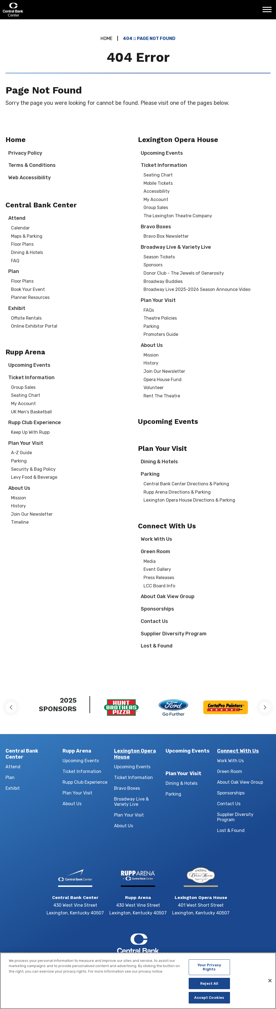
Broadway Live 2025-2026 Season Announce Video (197, 289)
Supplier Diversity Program (174, 634)
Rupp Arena (25, 352)
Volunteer (154, 387)
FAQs (149, 310)
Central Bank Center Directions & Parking (186, 483)
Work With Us (156, 539)
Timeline (20, 522)
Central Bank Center (32, 10)
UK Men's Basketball (31, 411)
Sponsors (153, 264)
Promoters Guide (161, 334)
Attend (16, 218)
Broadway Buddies (163, 281)
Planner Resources (30, 297)
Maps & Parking (26, 236)
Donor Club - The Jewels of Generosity (184, 273)
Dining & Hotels (27, 252)
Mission (18, 498)
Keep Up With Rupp (30, 432)
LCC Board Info (159, 585)
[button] (11, 707)
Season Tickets (159, 256)
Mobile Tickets (158, 183)
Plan (13, 271)
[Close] (270, 983)
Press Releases (159, 577)
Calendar (20, 228)
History (18, 505)
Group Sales (23, 387)
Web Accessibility (29, 178)
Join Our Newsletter (32, 514)
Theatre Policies (160, 318)
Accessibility (157, 191)
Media (150, 561)
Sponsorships (157, 609)
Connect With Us (167, 526)
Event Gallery (157, 569)
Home (106, 38)
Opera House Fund (163, 379)
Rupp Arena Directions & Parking (177, 492)
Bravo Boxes (156, 227)
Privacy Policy (25, 153)
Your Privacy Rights (209, 969)
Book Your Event (28, 289)
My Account (23, 403)
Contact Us (154, 621)
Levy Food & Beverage (34, 477)
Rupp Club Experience (34, 422)
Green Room (155, 551)
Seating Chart (25, 395)
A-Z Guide (21, 452)
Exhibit (16, 308)
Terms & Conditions (32, 165)
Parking (19, 461)
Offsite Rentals (26, 318)
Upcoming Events (29, 365)
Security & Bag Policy (33, 469)
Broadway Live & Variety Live (176, 247)
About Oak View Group (167, 596)
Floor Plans (22, 244)
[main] (138, 350)
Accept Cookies (209, 1000)
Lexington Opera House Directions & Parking (189, 500)
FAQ (15, 260)
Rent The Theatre (162, 395)
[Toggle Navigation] (269, 11)
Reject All (209, 986)
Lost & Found (156, 646)
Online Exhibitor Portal (34, 326)
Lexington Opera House (178, 140)
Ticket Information (31, 377)
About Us (19, 488)
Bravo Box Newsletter (166, 236)
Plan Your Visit (25, 443)
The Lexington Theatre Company (178, 215)
